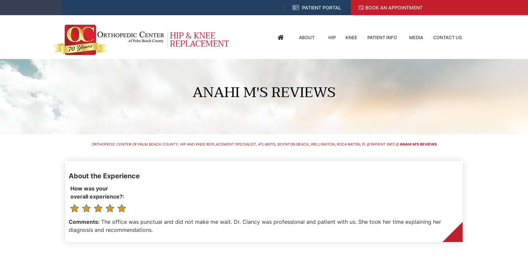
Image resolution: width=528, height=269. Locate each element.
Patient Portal (321, 7)
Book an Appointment (394, 7)
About (307, 37)
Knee (351, 37)
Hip (332, 37)
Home (280, 37)
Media (416, 37)
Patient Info (382, 37)
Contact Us (447, 37)
